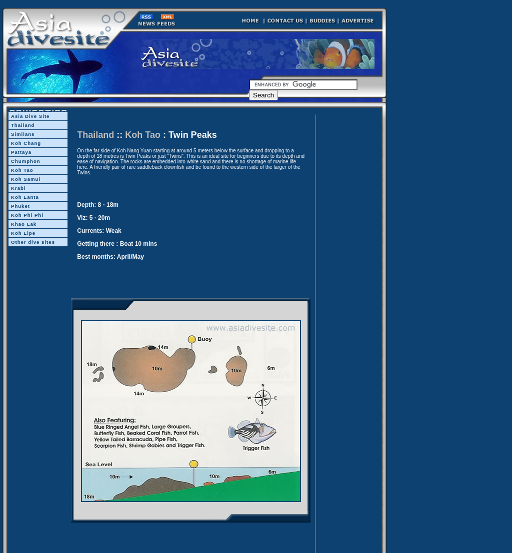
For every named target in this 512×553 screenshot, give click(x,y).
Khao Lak (23, 224)
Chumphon (25, 161)
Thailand (22, 125)
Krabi (18, 188)
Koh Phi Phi (27, 215)
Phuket (20, 206)
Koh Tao (22, 170)
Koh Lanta (25, 197)
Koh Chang (26, 143)
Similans (22, 134)
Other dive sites (33, 242)
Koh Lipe (23, 233)
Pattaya (21, 152)
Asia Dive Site (30, 116)
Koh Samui (25, 179)
